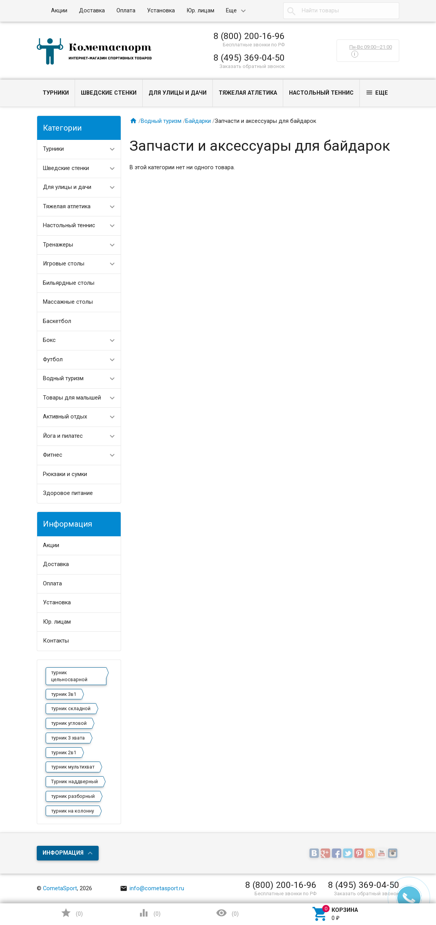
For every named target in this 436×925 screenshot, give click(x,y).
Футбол (53, 359)
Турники (56, 93)
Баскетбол (57, 321)
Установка (161, 10)
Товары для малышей (72, 397)
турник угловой (69, 723)
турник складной (71, 708)
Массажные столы (68, 302)
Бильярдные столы (68, 283)
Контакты (56, 641)
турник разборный (73, 796)
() (71, 912)
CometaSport (60, 888)
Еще (231, 10)
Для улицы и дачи (178, 93)
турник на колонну (72, 811)
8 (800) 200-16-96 (249, 36)
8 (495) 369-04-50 (249, 58)
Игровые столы (63, 263)
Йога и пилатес (63, 436)
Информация (63, 853)
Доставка (92, 10)
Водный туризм (63, 378)
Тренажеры (58, 244)
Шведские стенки (109, 93)
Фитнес (52, 455)
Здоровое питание (68, 493)
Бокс (49, 340)
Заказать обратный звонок (252, 66)
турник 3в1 (63, 694)
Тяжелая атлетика (248, 93)
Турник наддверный (74, 781)
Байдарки (198, 121)
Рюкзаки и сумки (65, 474)
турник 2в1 (63, 752)
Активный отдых (65, 416)
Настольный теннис (321, 93)
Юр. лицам (200, 10)
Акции (59, 10)
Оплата (125, 10)
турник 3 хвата (68, 738)
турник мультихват (72, 767)
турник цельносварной (69, 676)
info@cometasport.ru (152, 888)
